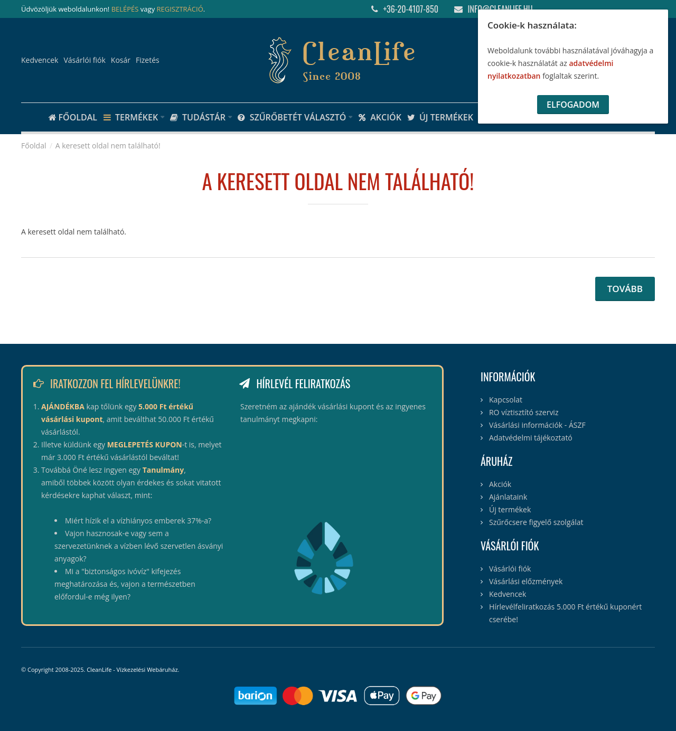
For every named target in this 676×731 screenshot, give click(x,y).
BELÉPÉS (125, 9)
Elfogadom (573, 104)
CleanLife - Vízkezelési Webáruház (132, 669)
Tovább (625, 289)
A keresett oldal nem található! (108, 145)
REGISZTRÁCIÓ (180, 9)
